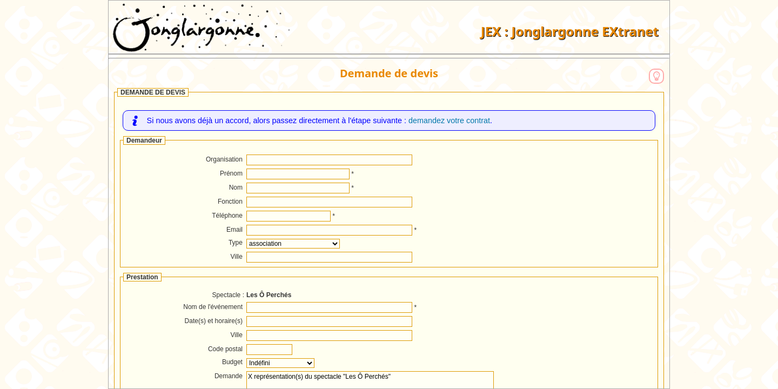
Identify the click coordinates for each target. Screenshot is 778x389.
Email (234, 229)
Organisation (224, 159)
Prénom (231, 173)
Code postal (225, 349)
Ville (237, 256)
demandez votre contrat (449, 120)
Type (236, 242)
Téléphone (227, 215)
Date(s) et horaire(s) (214, 321)
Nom (236, 187)
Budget (232, 362)
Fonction (230, 201)
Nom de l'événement (213, 307)
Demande (228, 376)
